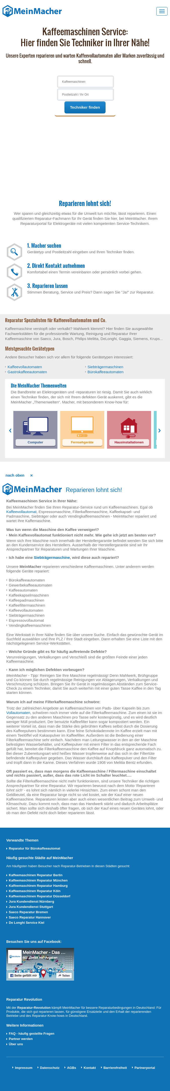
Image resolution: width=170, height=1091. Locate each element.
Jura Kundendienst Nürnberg (31, 901)
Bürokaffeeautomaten (106, 372)
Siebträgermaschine (52, 557)
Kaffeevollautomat (21, 512)
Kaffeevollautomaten (25, 367)
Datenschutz (49, 1068)
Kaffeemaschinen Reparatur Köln (34, 891)
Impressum (23, 1068)
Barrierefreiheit (115, 1068)
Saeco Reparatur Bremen (28, 912)
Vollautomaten (18, 712)
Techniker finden (85, 107)
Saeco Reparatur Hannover (30, 917)
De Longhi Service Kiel (26, 923)
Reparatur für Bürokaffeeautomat (34, 848)
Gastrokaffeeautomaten (27, 372)
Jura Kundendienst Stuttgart (31, 907)
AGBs (71, 1068)
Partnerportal (144, 1068)
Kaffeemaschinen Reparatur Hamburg (38, 886)
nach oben (15, 475)
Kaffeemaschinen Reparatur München (38, 880)
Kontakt (90, 1068)
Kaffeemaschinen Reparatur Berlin (35, 875)
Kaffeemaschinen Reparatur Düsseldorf (39, 896)
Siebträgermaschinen (105, 367)
